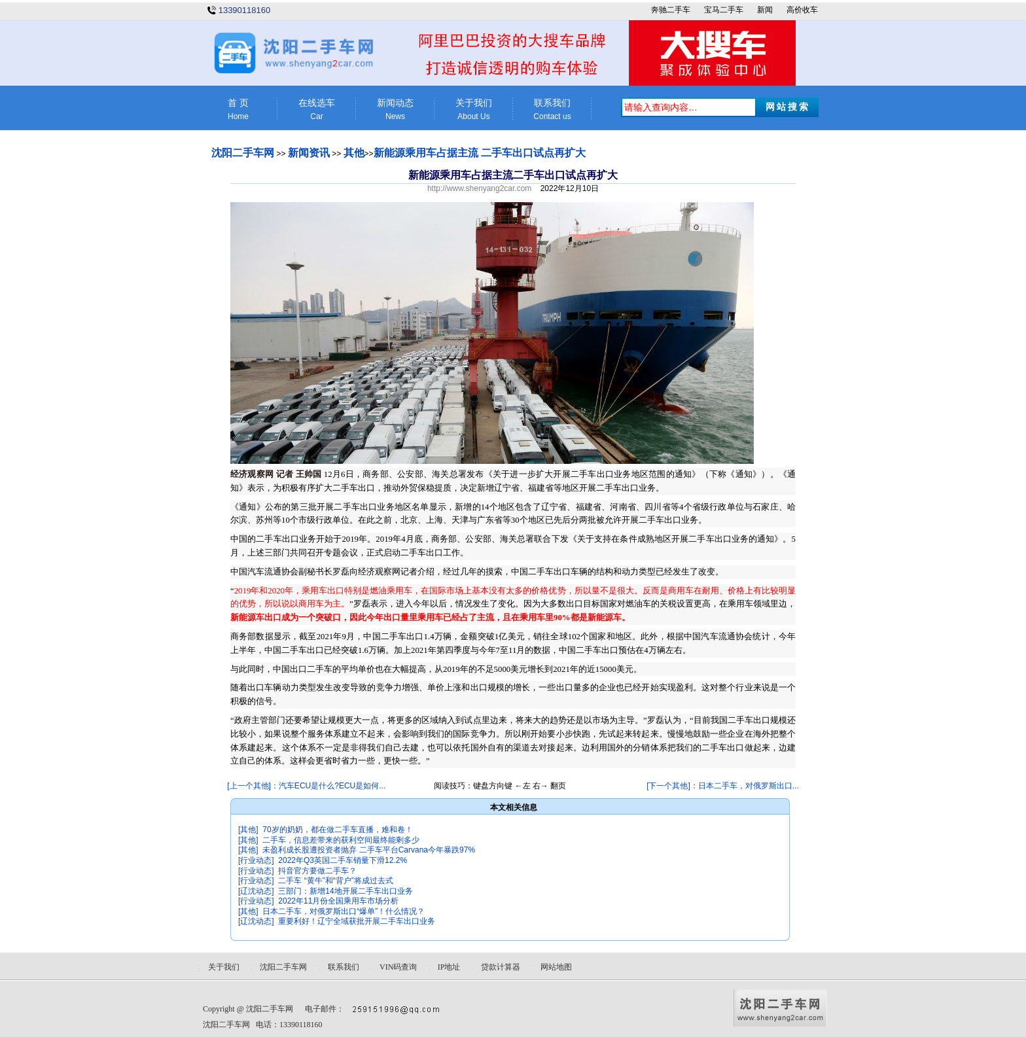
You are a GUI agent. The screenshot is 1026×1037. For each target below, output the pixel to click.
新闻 (765, 9)
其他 (354, 152)
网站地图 (556, 967)
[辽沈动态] (256, 891)
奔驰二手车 (670, 9)
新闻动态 (395, 109)
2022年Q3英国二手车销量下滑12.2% (342, 860)
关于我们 (473, 109)
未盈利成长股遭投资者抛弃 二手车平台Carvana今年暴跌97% (368, 849)
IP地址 (449, 967)
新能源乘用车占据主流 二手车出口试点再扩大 (480, 152)
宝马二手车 (723, 9)
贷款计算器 (500, 967)
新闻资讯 (309, 152)
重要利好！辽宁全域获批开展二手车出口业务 (356, 921)
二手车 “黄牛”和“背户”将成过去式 (335, 880)
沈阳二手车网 (242, 152)
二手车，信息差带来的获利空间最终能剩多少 (340, 840)
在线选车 (316, 109)
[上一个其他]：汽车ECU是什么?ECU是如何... (306, 785)
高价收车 (802, 9)
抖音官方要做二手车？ (317, 870)
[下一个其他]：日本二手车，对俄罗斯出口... (722, 785)
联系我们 (552, 109)
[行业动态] (256, 860)
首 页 (238, 109)
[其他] (248, 829)
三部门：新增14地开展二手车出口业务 (345, 891)
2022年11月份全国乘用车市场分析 (338, 900)
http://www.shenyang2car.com (479, 188)
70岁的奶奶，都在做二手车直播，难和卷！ (337, 829)
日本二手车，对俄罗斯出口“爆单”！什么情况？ (343, 911)
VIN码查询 (398, 967)
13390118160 (245, 10)
